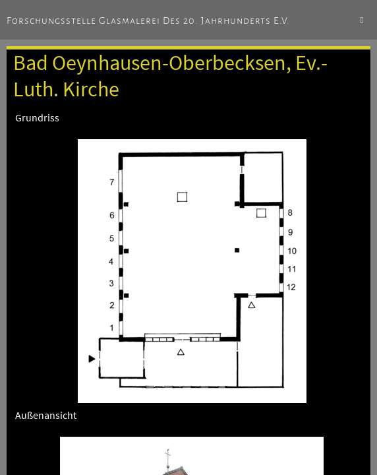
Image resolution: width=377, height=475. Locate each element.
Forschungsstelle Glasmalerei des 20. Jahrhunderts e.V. (148, 20)
